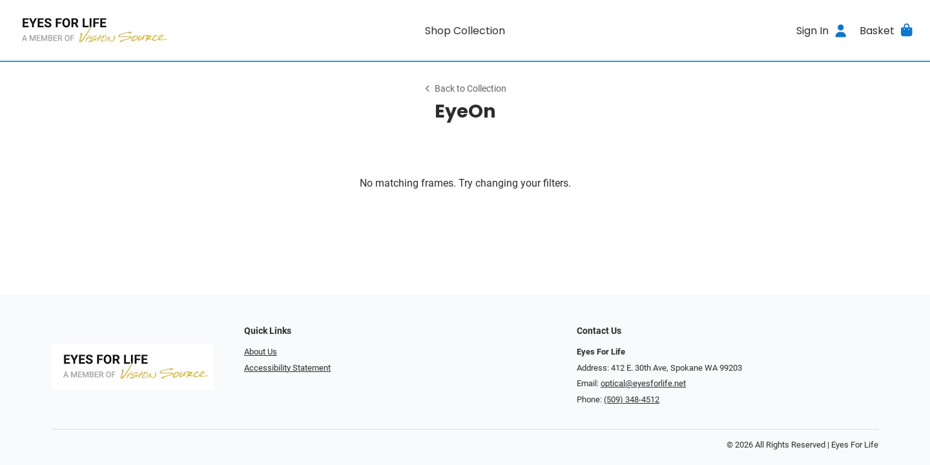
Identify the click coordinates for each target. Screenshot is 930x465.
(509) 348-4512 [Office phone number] (631, 399)
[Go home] (124, 30)
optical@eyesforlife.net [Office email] (643, 383)
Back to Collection (465, 88)
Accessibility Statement (287, 368)
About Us (260, 351)
